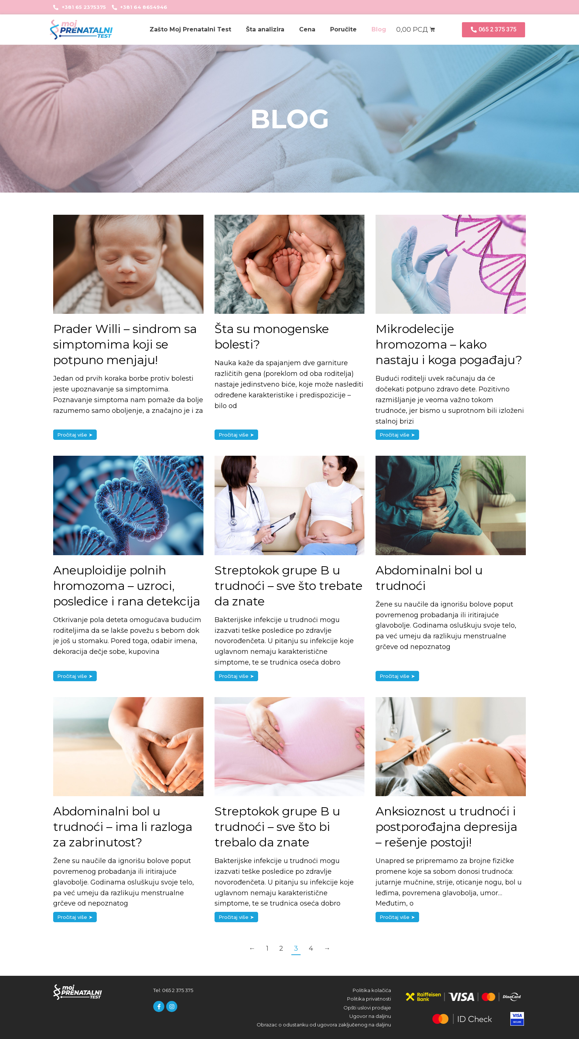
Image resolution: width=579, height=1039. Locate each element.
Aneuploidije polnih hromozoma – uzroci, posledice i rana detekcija (126, 585)
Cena (307, 29)
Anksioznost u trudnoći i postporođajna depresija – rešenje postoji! (446, 826)
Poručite (343, 29)
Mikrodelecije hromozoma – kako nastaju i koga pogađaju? (449, 344)
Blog (378, 29)
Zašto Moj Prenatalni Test (190, 29)
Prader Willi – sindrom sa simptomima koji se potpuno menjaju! (125, 344)
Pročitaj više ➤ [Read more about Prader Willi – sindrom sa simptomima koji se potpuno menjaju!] (75, 435)
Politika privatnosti (369, 999)
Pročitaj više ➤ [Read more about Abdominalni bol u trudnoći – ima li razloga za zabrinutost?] (75, 917)
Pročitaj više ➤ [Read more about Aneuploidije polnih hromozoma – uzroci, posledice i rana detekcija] (75, 676)
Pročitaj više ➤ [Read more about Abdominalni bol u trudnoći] (397, 676)
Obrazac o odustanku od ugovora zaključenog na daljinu (324, 1025)
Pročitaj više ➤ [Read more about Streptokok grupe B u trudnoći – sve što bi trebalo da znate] (236, 917)
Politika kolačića (372, 990)
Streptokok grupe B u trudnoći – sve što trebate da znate (289, 585)
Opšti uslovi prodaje (367, 1008)
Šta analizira (265, 29)
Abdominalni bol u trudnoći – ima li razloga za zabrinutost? (122, 826)
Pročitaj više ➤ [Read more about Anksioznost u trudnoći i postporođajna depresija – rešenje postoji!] (397, 917)
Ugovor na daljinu (370, 1016)
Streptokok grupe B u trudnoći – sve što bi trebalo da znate (277, 826)
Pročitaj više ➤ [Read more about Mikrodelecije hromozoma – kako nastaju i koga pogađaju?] (397, 435)
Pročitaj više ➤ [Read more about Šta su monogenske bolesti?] (236, 435)
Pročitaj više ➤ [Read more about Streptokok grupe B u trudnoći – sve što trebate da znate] (236, 676)
